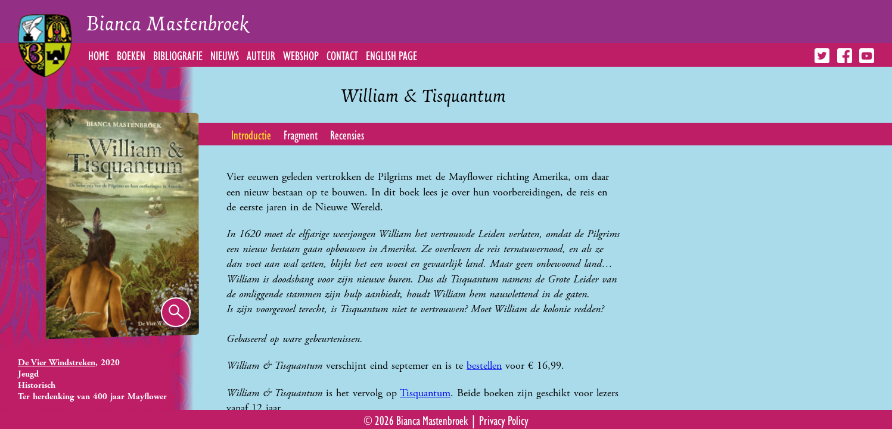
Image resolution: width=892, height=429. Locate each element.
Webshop (301, 54)
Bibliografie (178, 54)
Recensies (347, 134)
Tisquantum (425, 393)
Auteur (261, 54)
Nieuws (224, 54)
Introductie (251, 134)
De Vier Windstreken (56, 362)
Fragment (301, 134)
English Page (391, 54)
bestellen (484, 365)
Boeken (131, 54)
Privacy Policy (504, 419)
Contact (342, 54)
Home (98, 54)
